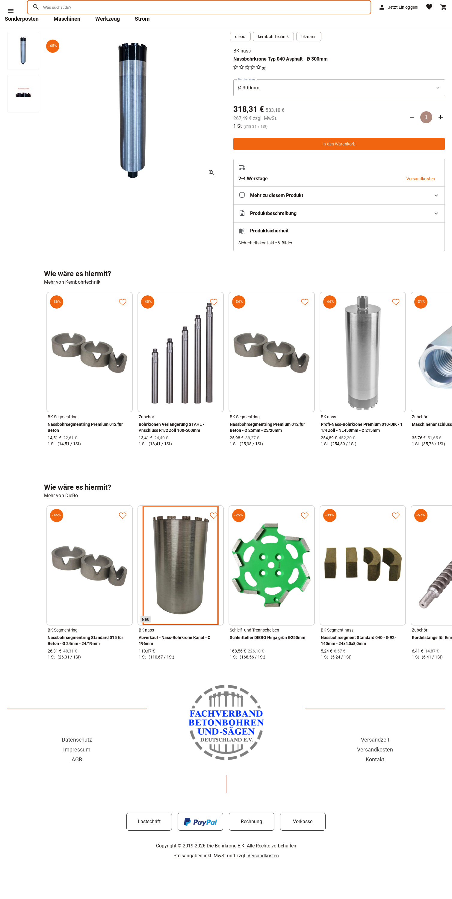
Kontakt (375, 775)
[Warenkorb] (444, 15)
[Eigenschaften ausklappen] (339, 211)
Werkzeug (107, 34)
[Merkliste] (429, 15)
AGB (77, 775)
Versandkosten (375, 765)
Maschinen (67, 34)
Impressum (76, 765)
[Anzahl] (426, 133)
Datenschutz (77, 755)
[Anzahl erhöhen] (440, 133)
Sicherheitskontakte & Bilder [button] (265, 258)
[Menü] (11, 11)
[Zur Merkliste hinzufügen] (122, 317)
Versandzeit (375, 755)
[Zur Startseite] (57, 28)
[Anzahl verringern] (412, 133)
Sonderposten (22, 34)
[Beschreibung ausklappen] (339, 229)
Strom (142, 34)
